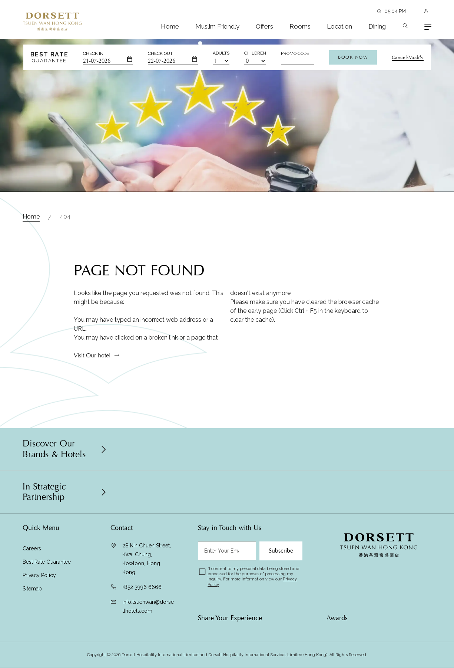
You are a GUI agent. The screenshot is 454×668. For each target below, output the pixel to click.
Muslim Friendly (217, 26)
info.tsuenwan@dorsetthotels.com (148, 606)
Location (339, 26)
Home (170, 26)
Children (255, 53)
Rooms (300, 26)
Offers (264, 26)
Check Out (160, 53)
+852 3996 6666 (142, 587)
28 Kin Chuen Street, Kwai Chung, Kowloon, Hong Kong (146, 559)
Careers (32, 548)
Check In (93, 53)
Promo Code (295, 53)
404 (65, 216)
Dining (377, 26)
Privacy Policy (39, 575)
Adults (221, 53)
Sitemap (32, 589)
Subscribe (281, 550)
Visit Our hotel (92, 358)
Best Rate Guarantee (47, 562)
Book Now (353, 57)
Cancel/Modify (408, 57)
